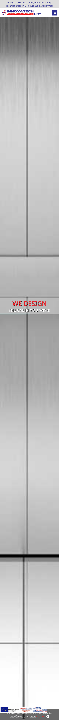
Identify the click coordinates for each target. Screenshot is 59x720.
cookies (40, 716)
